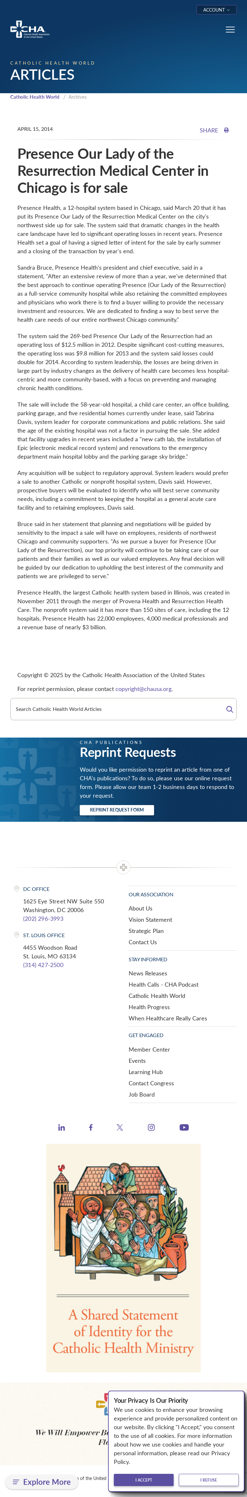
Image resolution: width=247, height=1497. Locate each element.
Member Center (149, 1049)
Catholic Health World (34, 97)
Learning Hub (146, 1072)
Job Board (142, 1094)
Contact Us (143, 942)
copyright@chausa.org (143, 689)
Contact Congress (151, 1083)
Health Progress (149, 1007)
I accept (143, 1480)
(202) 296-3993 (43, 918)
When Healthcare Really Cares (168, 1018)
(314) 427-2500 (43, 965)
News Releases (148, 973)
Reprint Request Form (117, 810)
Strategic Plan (146, 931)
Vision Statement (150, 919)
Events (137, 1060)
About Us (140, 908)
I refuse (208, 1480)
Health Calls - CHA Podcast (163, 984)
